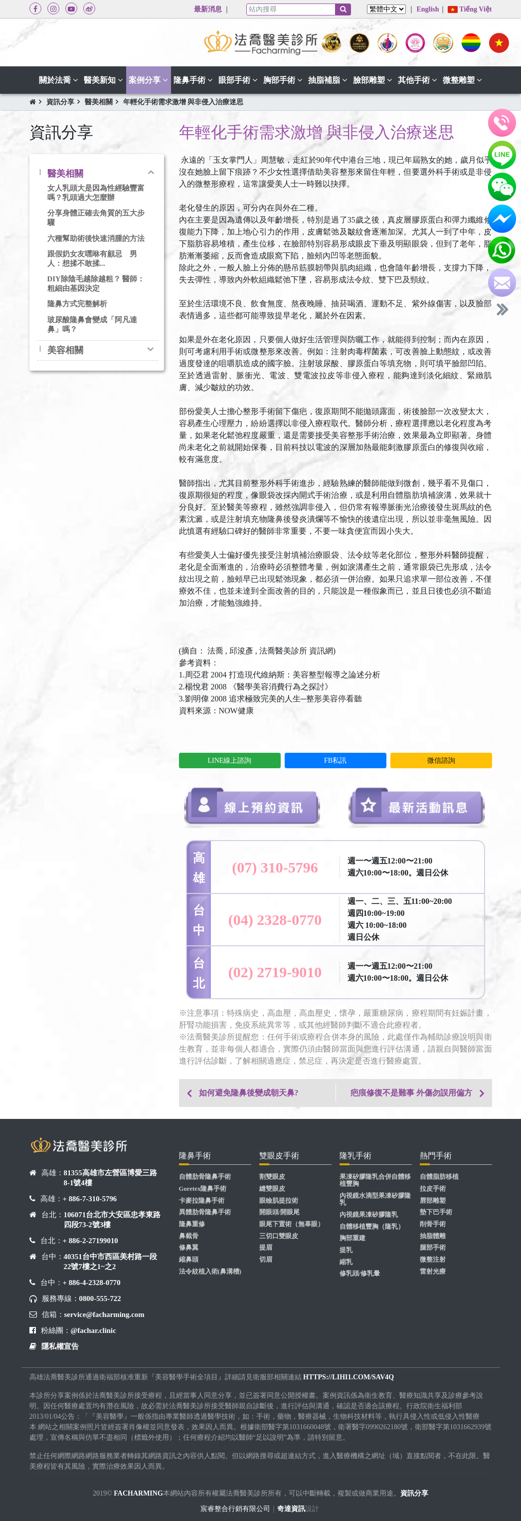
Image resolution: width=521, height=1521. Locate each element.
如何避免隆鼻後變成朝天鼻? (249, 1092)
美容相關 (65, 350)
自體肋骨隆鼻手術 (205, 1176)
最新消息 (208, 9)
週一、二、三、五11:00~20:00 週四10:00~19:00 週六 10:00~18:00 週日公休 (399, 919)
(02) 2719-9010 (275, 972)
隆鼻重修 (192, 1224)
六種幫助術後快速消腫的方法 (96, 238)
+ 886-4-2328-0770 (92, 1283)
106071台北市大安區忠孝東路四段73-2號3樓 (112, 1220)
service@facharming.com (104, 1314)
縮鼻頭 (188, 1259)
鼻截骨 (188, 1236)
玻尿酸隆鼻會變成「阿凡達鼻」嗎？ (92, 324)
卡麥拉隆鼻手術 (201, 1200)
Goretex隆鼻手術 (203, 1188)
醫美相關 (99, 102)
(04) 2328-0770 (275, 919)
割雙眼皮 (272, 1176)
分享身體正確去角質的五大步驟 (96, 217)
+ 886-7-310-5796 (90, 1199)
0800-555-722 (100, 1299)
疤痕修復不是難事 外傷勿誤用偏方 (411, 1092)
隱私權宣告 (60, 1346)
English (427, 9)
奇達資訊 (291, 1509)
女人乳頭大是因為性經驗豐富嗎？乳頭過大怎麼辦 (96, 193)
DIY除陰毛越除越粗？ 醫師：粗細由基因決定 (96, 283)
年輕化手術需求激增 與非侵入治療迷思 (183, 102)
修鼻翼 (188, 1247)
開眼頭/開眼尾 (279, 1212)
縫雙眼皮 (272, 1188)
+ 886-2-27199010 (90, 1241)
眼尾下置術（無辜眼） (291, 1224)
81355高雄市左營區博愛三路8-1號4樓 (110, 1178)
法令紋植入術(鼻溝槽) (210, 1271)
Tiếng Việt (470, 9)
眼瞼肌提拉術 (278, 1200)
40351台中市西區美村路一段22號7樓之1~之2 (110, 1262)
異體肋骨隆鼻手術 (205, 1212)
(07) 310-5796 (275, 867)
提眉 (265, 1247)
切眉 (265, 1259)
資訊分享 (60, 102)
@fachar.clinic (93, 1330)
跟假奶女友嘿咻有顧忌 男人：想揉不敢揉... (92, 258)
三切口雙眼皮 (278, 1236)
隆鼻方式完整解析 (77, 304)
